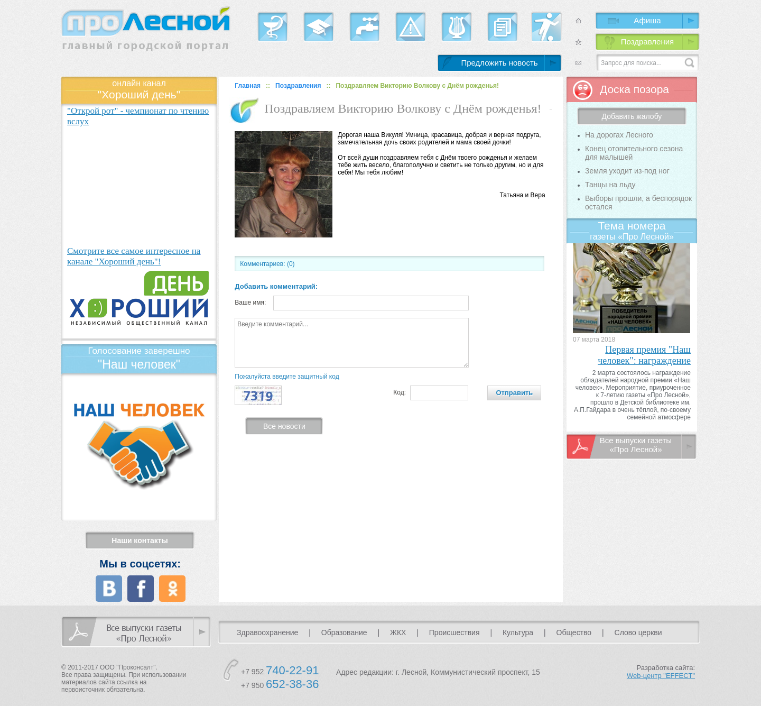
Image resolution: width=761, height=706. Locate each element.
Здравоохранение (267, 632)
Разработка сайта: (661, 672)
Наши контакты (140, 540)
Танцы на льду (610, 184)
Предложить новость (499, 62)
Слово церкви (638, 632)
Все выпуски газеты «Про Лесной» (636, 445)
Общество (574, 632)
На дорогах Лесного (619, 135)
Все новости (284, 426)
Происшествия (454, 632)
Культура (518, 632)
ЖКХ (398, 632)
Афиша (647, 20)
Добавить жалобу (632, 116)
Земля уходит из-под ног (627, 171)
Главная (248, 85)
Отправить (514, 393)
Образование (344, 632)
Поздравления (647, 41)
